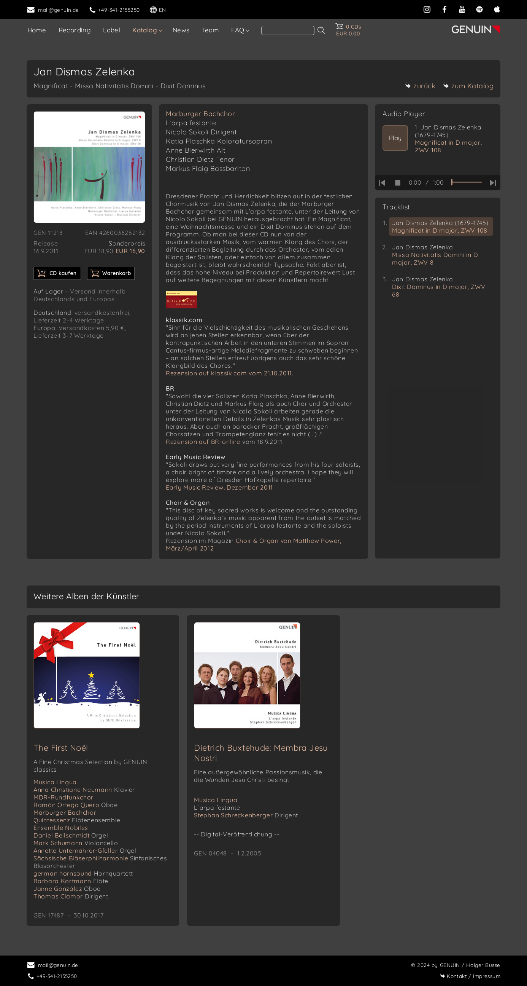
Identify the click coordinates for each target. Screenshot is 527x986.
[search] (287, 30)
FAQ (237, 30)
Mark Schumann (75, 843)
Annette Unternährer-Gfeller (85, 850)
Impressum (470, 976)
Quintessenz (77, 820)
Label (111, 30)
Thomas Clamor (70, 896)
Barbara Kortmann (70, 881)
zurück (420, 85)
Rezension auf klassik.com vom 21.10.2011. (230, 373)
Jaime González (67, 888)
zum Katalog (468, 85)
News (181, 30)
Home (36, 30)
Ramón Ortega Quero (75, 805)
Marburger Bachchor (200, 113)
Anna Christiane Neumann (84, 789)
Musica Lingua (55, 782)
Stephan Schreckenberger (246, 815)
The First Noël (60, 747)
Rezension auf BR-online (203, 441)
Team (210, 30)
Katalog (144, 30)
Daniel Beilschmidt (70, 835)
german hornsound (83, 873)
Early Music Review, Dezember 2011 (219, 487)
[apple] (497, 8)
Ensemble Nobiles (60, 827)
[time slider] (466, 182)
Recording (75, 30)
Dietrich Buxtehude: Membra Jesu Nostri (261, 752)
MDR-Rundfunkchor (63, 797)
